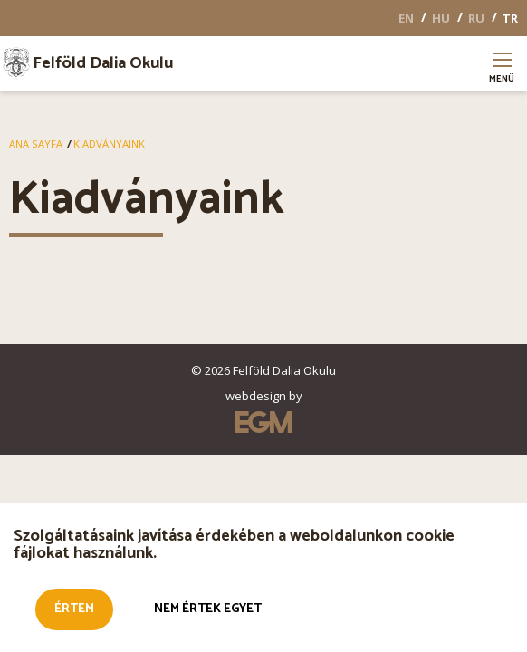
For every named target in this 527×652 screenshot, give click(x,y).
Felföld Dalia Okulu (103, 63)
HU (441, 18)
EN (406, 18)
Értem (74, 613)
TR (510, 18)
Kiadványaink (109, 143)
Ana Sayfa (35, 143)
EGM (263, 422)
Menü (502, 73)
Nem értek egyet (208, 613)
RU (476, 18)
